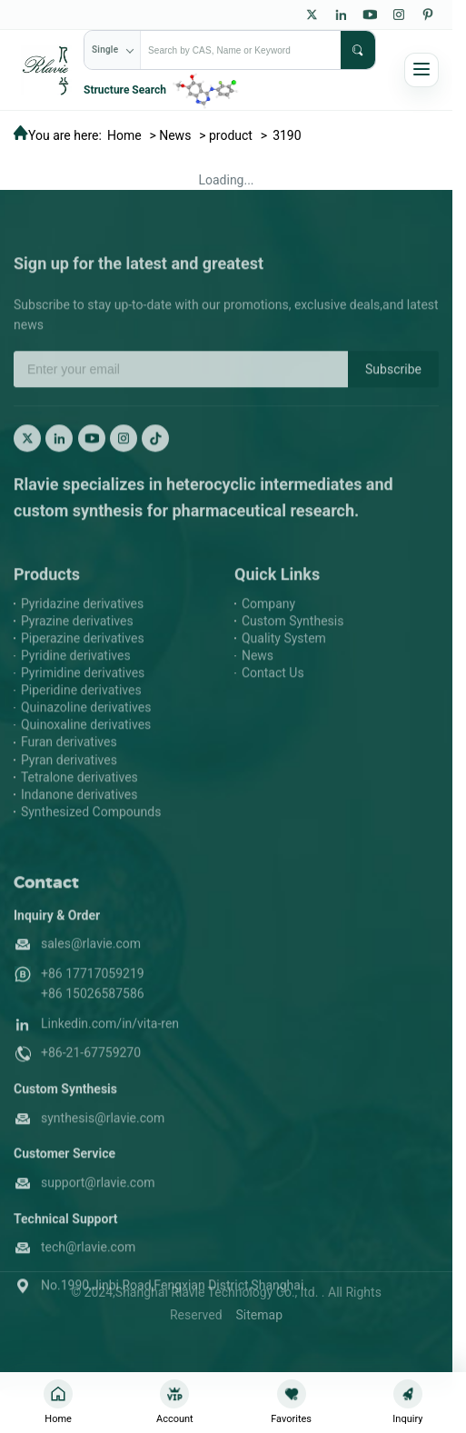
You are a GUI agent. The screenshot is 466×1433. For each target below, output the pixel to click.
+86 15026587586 (92, 1015)
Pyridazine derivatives (82, 624)
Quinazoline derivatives (86, 728)
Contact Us (273, 693)
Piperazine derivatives (82, 659)
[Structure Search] (163, 90)
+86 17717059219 (92, 994)
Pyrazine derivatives (77, 641)
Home (124, 135)
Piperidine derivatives (81, 711)
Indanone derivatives (79, 815)
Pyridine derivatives (76, 676)
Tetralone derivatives (79, 798)
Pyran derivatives (69, 780)
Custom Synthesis (292, 641)
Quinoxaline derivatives (86, 746)
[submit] (358, 50)
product (231, 135)
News (175, 135)
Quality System (284, 659)
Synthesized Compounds (91, 832)
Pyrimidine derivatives (82, 693)
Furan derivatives (69, 763)
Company (268, 624)
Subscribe (393, 390)
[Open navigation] (421, 70)
